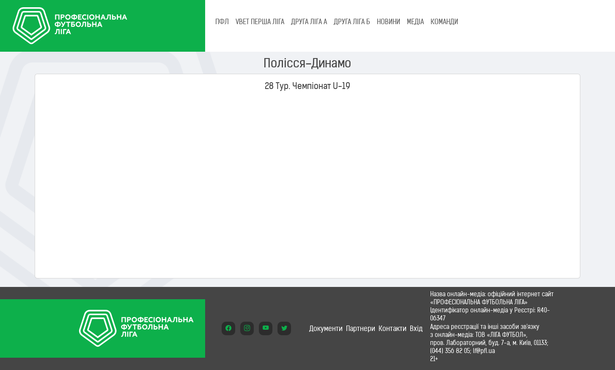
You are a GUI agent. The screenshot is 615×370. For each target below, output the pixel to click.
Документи (326, 328)
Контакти (392, 328)
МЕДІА (415, 21)
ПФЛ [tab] (222, 21)
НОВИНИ (388, 21)
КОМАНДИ (444, 21)
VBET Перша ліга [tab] (260, 21)
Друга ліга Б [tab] (352, 21)
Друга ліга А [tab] (309, 21)
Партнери (360, 328)
